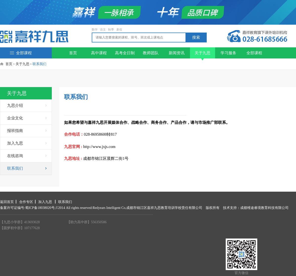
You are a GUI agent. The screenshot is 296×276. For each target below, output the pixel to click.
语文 (103, 29)
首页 (73, 53)
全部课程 (21, 53)
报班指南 (15, 131)
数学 (95, 29)
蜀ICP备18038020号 (40, 208)
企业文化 (15, 118)
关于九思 (202, 54)
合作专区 (26, 202)
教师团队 (151, 53)
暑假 (119, 29)
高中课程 (99, 53)
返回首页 (7, 202)
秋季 (111, 29)
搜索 (196, 37)
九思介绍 (15, 105)
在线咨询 (15, 156)
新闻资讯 (177, 53)
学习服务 (228, 53)
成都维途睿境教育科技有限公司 (264, 208)
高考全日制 (125, 53)
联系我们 (15, 168)
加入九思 (15, 143)
